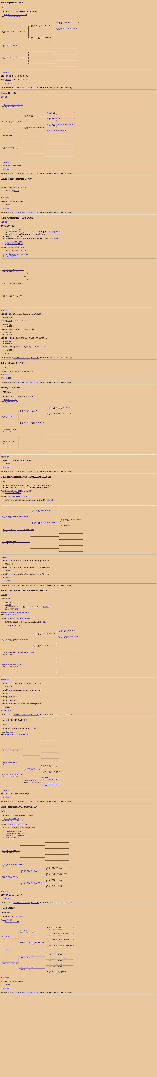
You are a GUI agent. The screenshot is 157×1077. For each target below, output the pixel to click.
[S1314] (9, 373)
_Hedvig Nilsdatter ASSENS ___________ (16, 717)
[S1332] (9, 348)
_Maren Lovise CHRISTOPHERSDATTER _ (32, 452)
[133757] (16, 654)
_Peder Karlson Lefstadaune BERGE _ (15, 33)
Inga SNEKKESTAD (11, 428)
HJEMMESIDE (6, 92)
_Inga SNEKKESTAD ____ (10, 476)
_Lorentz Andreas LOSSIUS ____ (68, 676)
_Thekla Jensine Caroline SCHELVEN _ (59, 1022)
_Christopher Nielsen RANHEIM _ (71, 558)
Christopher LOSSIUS (13, 671)
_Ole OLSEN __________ (31, 799)
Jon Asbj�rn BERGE (10, 49)
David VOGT (7, 1027)
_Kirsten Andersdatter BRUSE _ (68, 683)
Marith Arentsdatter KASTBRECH (19, 532)
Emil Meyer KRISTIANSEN (15, 901)
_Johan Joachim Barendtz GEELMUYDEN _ (60, 136)
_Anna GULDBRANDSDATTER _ (50, 833)
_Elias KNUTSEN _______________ (57, 950)
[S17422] (10, 619)
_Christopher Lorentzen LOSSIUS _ (43, 679)
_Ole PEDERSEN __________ (50, 825)
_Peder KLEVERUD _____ (10, 445)
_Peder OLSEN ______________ (12, 806)
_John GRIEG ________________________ (60, 121)
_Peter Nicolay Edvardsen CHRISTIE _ (59, 434)
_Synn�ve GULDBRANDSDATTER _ (12, 836)
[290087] (51, 521)
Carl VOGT (8, 993)
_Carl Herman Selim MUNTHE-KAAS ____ (59, 1015)
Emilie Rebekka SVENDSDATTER (14, 932)
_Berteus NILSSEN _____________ (57, 936)
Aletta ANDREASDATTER (14, 884)
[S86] (8, 857)
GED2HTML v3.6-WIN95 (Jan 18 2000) (26, 97)
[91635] (33, 783)
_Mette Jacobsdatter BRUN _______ (43, 694)
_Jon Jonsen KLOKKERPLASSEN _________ (44, 547)
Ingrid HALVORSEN (12, 115)
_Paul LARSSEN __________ (50, 840)
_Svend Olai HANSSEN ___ (11, 916)
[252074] (21, 989)
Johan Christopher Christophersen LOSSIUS (19, 703)
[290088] (46, 524)
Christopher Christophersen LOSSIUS (16, 658)
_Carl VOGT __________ (10, 1011)
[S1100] (8, 85)
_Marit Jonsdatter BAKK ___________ (15, 64)
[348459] (16, 209)
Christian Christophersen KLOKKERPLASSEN (18, 571)
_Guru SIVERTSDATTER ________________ (16, 585)
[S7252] (9, 496)
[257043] (4, 106)
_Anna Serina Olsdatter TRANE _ (57, 943)
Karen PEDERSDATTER (10, 822)
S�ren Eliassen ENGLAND (17, 205)
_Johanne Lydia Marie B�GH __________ (60, 143)
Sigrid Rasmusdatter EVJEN (14, 262)
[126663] (42, 252)
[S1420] (9, 365)
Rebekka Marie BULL (12, 994)
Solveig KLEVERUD (9, 461)
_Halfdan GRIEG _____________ (34, 125)
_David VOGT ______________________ (32, 1004)
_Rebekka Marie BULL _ (10, 1042)
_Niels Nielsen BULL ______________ (32, 1035)
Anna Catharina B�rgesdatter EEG (19, 664)
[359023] (50, 536)
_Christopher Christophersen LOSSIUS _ (16, 687)
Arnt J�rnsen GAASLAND (13, 260)
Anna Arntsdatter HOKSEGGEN (13, 306)
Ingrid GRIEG (8, 148)
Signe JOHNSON (11, 274)
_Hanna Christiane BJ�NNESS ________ (60, 1053)
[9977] (33, 879)
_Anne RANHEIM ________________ (71, 565)
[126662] (58, 250)
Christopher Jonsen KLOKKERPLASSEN (18, 527)
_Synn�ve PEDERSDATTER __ (50, 847)
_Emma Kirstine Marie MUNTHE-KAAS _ (32, 1018)
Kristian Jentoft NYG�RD (14, 895)
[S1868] (9, 745)
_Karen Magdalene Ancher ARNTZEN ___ (59, 1008)
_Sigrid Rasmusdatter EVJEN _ (12, 320)
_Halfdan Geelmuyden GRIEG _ (12, 132)
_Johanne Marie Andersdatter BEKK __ (59, 442)
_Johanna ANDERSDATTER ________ (57, 958)
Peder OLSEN (8, 787)
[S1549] (9, 752)
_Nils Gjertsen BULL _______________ (59, 1031)
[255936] (33, 423)
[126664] (57, 256)
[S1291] (9, 341)
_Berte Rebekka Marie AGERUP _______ (59, 1038)
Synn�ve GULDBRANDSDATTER (17, 789)
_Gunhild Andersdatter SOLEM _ (66, 30)
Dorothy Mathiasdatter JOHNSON (17, 272)
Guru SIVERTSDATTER (13, 529)
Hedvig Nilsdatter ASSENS (14, 660)
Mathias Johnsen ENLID (16, 265)
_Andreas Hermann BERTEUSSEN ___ (32, 940)
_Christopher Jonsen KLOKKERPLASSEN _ (16, 555)
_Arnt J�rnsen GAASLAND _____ (13, 290)
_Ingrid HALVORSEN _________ (12, 163)
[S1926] (9, 219)
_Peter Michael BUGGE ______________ (59, 1045)
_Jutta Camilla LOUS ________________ (60, 129)
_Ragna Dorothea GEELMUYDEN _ (34, 139)
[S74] (7, 968)
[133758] (8, 650)
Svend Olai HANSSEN (11, 882)
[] (3, 85)
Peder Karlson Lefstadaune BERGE (15, 15)
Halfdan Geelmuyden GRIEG (13, 114)
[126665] (4, 240)
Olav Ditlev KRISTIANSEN (15, 899)
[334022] (43, 667)
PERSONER (5, 81)
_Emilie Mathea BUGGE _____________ (32, 1049)
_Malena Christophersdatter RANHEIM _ (44, 562)
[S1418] (9, 356)
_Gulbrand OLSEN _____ (31, 829)
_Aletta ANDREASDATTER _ (11, 947)
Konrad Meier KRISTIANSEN (18, 888)
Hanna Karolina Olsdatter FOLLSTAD (20, 398)
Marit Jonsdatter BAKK (12, 16)
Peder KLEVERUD (10, 427)
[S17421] (10, 606)
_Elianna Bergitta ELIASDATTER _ (32, 954)
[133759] (4, 640)
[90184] (34, 11)
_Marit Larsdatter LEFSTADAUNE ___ (42, 40)
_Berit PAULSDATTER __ (31, 843)
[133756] (46, 652)
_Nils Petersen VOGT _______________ (59, 1000)
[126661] (52, 250)
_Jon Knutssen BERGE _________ (66, 22)
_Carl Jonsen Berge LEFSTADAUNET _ (42, 26)
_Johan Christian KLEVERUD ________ (32, 438)
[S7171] (9, 1063)
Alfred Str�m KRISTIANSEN (16, 897)
